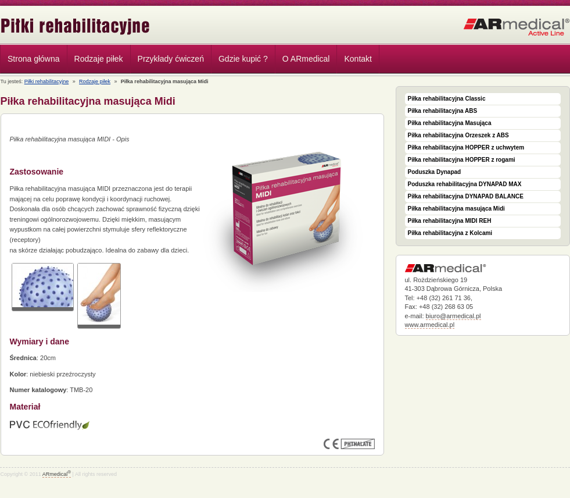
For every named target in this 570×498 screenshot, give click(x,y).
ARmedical (56, 474)
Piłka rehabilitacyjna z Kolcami (450, 233)
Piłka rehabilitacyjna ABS (443, 111)
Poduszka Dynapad (434, 172)
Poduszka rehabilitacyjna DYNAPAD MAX (465, 184)
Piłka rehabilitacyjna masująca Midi (456, 208)
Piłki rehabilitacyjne (75, 26)
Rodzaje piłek (95, 60)
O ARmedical (306, 58)
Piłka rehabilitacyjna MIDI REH (450, 221)
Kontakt (357, 58)
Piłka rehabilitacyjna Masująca (450, 123)
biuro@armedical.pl (453, 315)
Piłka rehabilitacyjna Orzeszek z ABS (458, 135)
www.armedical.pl (430, 324)
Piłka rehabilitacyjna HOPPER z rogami (461, 159)
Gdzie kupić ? (243, 58)
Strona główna (34, 58)
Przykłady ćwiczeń (171, 58)
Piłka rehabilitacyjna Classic (447, 98)
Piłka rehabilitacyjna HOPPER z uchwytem (466, 147)
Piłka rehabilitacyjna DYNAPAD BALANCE (466, 196)
